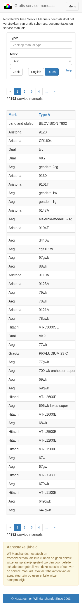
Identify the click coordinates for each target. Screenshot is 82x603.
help (69, 70)
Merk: (14, 54)
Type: (14, 38)
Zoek (16, 72)
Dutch (52, 72)
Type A (44, 115)
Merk (13, 115)
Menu (73, 7)
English (36, 72)
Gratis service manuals (28, 5)
